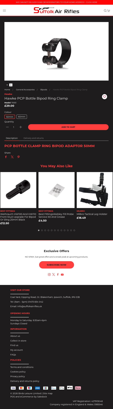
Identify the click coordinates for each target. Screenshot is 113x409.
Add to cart (68, 127)
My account (16, 350)
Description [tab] (12, 138)
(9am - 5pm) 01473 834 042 (28, 302)
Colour (7, 112)
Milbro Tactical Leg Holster (92, 214)
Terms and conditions (21, 367)
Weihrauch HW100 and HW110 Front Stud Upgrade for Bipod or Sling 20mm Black (18, 217)
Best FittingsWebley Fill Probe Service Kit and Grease (56, 215)
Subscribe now (56, 265)
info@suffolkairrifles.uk (29, 306)
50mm (9, 117)
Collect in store (18, 340)
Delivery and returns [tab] (34, 138)
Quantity (9, 121)
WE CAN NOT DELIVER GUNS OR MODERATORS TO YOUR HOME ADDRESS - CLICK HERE (56, 2)
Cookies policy (18, 371)
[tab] (38, 230)
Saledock (42, 396)
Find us (14, 345)
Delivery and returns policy (24, 381)
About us (15, 336)
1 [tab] (10, 85)
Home (7, 90)
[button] (4, 10)
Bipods (43, 90)
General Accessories (25, 90)
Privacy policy (17, 376)
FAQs (13, 354)
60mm (21, 116)
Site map (48, 393)
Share (7, 153)
